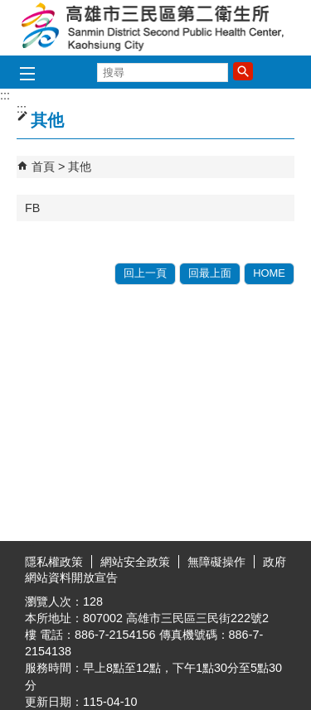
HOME (269, 273)
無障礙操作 (216, 561)
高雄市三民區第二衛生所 (156, 28)
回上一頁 (145, 273)
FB (32, 208)
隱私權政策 (54, 561)
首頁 (43, 166)
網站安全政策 (135, 561)
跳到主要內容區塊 (8, 8)
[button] (243, 71)
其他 (79, 166)
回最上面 (209, 273)
